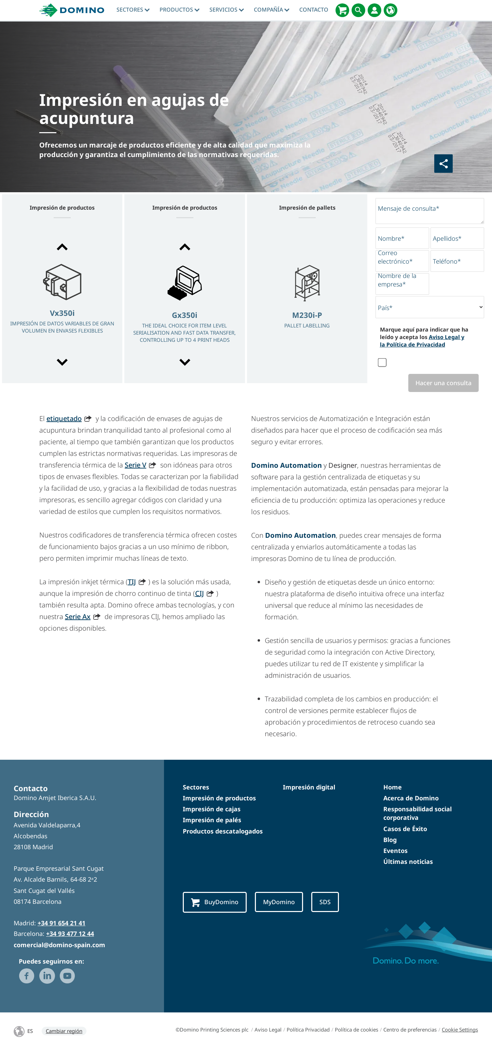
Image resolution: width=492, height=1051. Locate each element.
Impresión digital (309, 787)
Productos (180, 9)
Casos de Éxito (405, 829)
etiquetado (64, 418)
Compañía (271, 9)
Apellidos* (447, 238)
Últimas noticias (408, 862)
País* (385, 308)
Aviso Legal (268, 1029)
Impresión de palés (212, 820)
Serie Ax (78, 616)
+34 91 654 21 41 (61, 924)
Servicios (226, 9)
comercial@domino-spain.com (59, 945)
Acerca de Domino (411, 799)
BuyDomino (215, 903)
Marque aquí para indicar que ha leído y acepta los (424, 337)
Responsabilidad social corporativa (417, 813)
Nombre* (391, 238)
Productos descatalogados (223, 831)
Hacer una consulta (442, 383)
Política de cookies (356, 1029)
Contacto (313, 9)
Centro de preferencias (410, 1029)
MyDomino (281, 902)
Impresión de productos (219, 799)
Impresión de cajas (212, 809)
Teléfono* (447, 261)
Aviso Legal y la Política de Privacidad (422, 340)
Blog (390, 840)
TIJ (132, 582)
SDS (328, 902)
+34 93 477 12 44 (70, 934)
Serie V (135, 465)
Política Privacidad (308, 1029)
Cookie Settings (460, 1029)
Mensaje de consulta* (408, 208)
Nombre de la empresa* (397, 279)
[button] (62, 246)
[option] (62, 305)
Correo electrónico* (395, 257)
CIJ (199, 593)
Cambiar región (64, 1031)
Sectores (133, 9)
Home (392, 787)
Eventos (395, 851)
